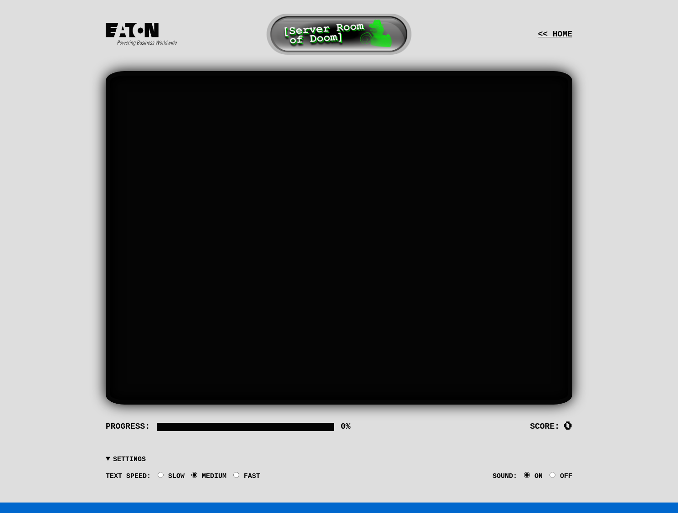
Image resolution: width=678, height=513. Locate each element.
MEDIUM (208, 476)
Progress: (128, 426)
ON (533, 476)
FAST (246, 476)
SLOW (171, 476)
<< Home (555, 34)
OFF (561, 476)
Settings (129, 459)
